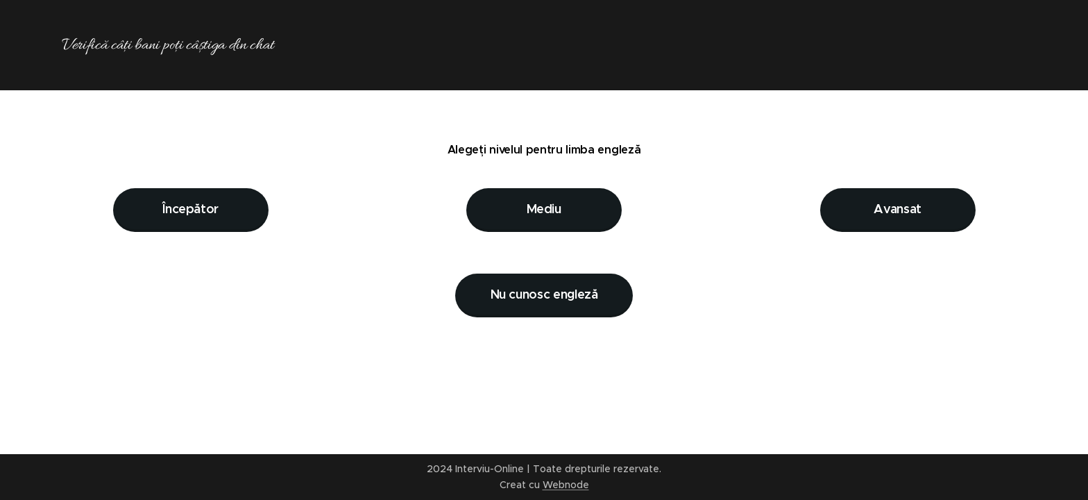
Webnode (566, 484)
